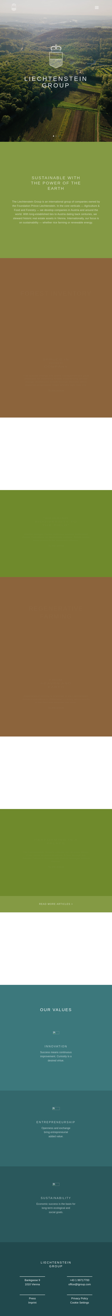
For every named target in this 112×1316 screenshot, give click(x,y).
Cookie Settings (79, 1302)
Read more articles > (56, 904)
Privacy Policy (79, 1298)
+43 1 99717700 (79, 1280)
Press (32, 1298)
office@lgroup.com (79, 1284)
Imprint (32, 1302)
